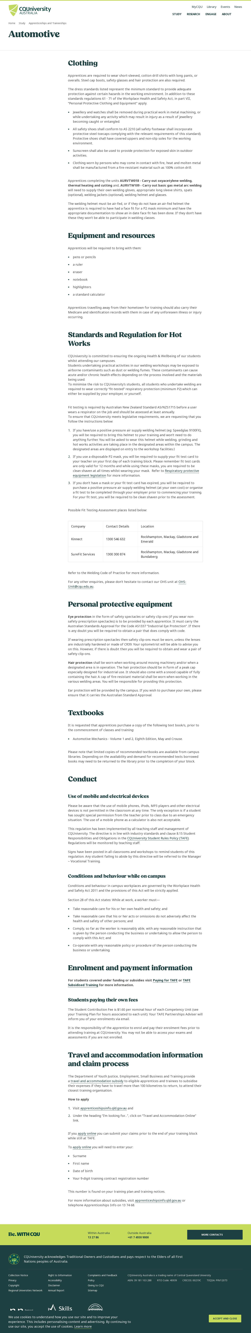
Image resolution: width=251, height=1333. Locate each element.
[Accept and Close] (225, 1318)
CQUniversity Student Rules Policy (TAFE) (158, 838)
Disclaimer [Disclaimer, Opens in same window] (54, 1285)
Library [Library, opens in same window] (211, 7)
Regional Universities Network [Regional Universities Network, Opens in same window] (25, 1290)
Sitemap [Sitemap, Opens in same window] (92, 1290)
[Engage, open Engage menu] (211, 14)
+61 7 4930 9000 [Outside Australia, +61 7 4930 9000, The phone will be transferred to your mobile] (138, 1237)
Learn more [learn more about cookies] (83, 1326)
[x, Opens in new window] (158, 1291)
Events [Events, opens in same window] (225, 7)
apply (87, 1133)
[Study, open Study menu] (177, 14)
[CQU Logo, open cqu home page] (29, 10)
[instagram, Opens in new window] (140, 1291)
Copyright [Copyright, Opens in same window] (13, 1285)
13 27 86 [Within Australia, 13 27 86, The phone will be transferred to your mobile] (93, 1237)
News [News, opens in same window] (238, 7)
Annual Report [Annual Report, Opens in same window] (56, 1290)
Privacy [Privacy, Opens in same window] (12, 1280)
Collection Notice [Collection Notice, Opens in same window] (18, 1275)
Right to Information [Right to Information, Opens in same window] (60, 1275)
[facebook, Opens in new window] (131, 1291)
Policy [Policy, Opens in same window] (91, 1280)
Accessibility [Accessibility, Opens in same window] (55, 1280)
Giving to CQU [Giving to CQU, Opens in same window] (96, 1285)
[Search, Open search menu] (239, 14)
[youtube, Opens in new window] (168, 1291)
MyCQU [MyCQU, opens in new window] (197, 7)
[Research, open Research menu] (193, 14)
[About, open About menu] (226, 14)
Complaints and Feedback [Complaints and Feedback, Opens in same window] (102, 1275)
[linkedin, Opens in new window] (149, 1291)
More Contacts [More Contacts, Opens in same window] (214, 1235)
